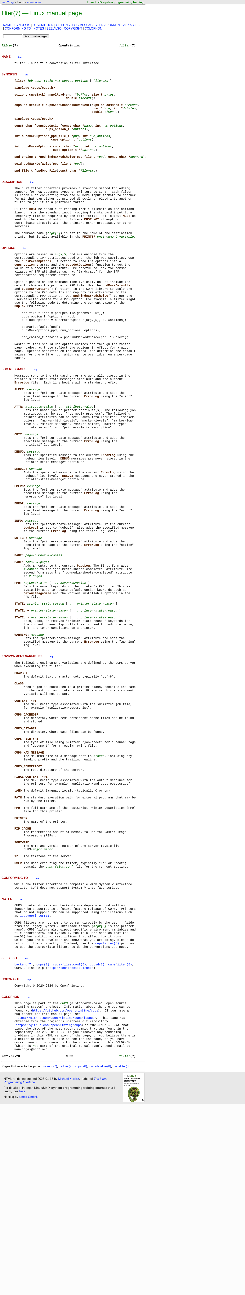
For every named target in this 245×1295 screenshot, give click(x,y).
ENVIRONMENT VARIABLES (119, 25)
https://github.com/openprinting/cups (66, 1190)
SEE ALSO (54, 28)
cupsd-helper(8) (100, 1255)
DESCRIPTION (43, 25)
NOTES (38, 28)
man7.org (8, 2)
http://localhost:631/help (70, 1145)
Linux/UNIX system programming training (115, 2)
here (22, 1280)
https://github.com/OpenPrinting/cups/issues (55, 1199)
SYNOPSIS (22, 25)
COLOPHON (93, 28)
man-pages (34, 2)
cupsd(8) (97, 1141)
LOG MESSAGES (84, 25)
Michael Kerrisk (68, 1268)
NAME (7, 25)
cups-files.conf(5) (69, 1141)
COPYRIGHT (73, 28)
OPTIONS (63, 25)
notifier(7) (66, 1255)
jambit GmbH (28, 1286)
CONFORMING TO (18, 28)
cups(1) (42, 1141)
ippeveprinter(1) (34, 1084)
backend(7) (23, 1141)
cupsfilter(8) (107, 1118)
